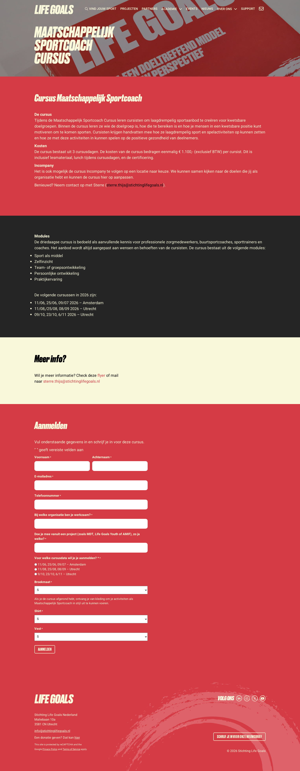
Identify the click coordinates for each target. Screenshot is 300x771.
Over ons (227, 9)
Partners (149, 9)
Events (192, 9)
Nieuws (207, 9)
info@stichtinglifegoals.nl (52, 731)
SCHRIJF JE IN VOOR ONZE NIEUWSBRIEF (239, 737)
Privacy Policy (49, 749)
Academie (171, 9)
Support (248, 9)
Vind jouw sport (102, 9)
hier (77, 737)
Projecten (129, 9)
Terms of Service (71, 749)
